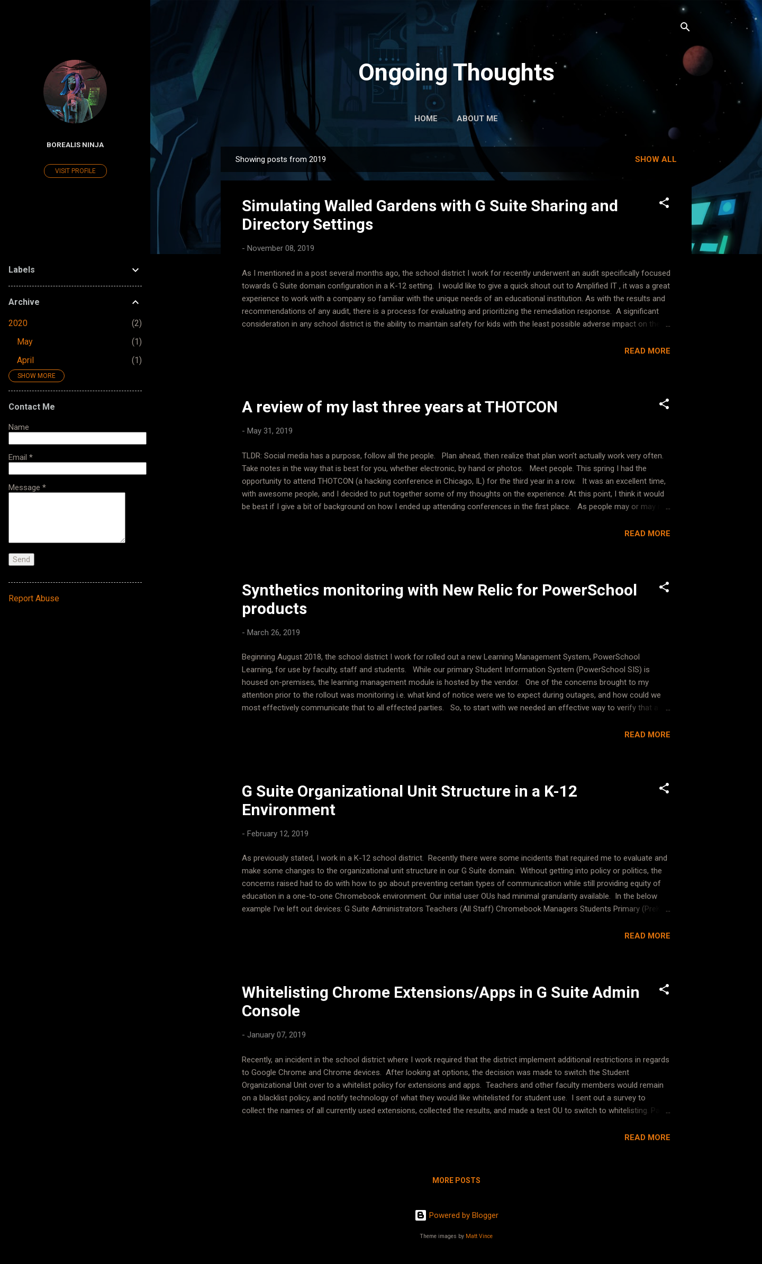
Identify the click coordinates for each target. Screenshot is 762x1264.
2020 (18, 323)
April (25, 360)
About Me (477, 118)
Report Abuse (33, 598)
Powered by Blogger (456, 1215)
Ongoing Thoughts (456, 72)
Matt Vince (479, 1236)
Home (426, 118)
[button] (664, 204)
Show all (656, 159)
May (25, 342)
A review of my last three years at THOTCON (400, 407)
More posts (456, 1180)
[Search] (685, 29)
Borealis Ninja (75, 144)
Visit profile (75, 171)
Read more (647, 351)
